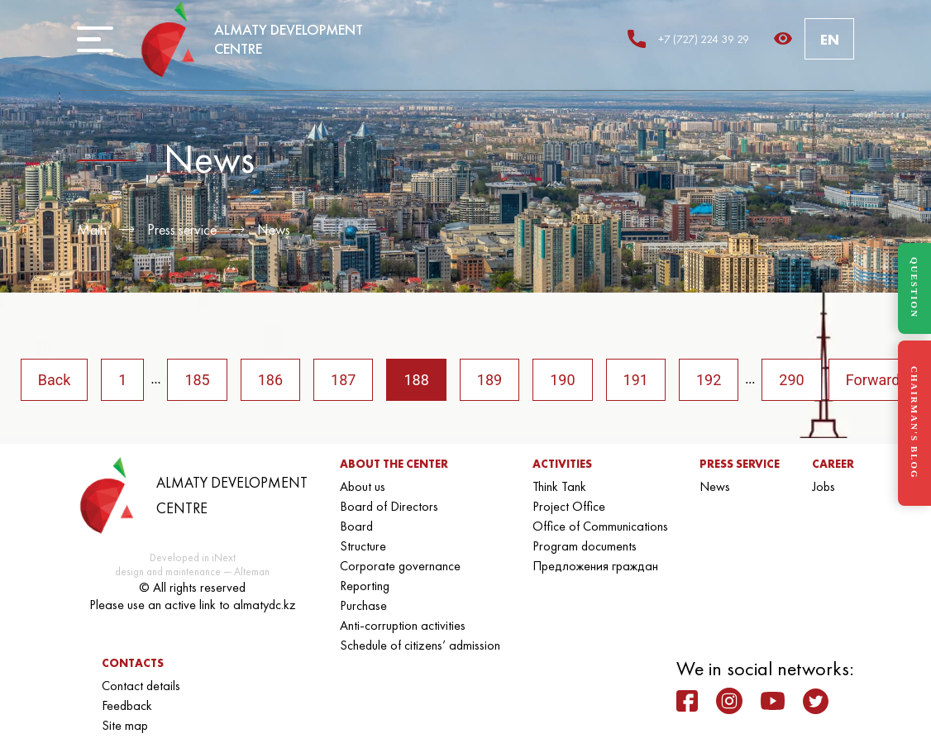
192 (708, 379)
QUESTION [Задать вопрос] (914, 287)
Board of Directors (389, 506)
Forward (873, 379)
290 (791, 379)
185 (196, 379)
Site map (125, 725)
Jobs (823, 486)
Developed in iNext (193, 557)
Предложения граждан (595, 565)
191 (635, 379)
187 (343, 379)
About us (362, 486)
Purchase (363, 605)
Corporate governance (400, 565)
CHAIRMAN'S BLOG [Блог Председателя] (914, 422)
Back (54, 379)
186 (270, 379)
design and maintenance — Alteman (192, 572)
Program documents (584, 546)
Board (356, 526)
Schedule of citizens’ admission (420, 645)
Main (92, 229)
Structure (363, 546)
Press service (182, 229)
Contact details (141, 685)
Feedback (127, 705)
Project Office (568, 506)
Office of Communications (600, 526)
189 (489, 379)
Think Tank (559, 486)
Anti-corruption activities (403, 625)
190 (562, 379)
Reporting (364, 585)
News (273, 229)
